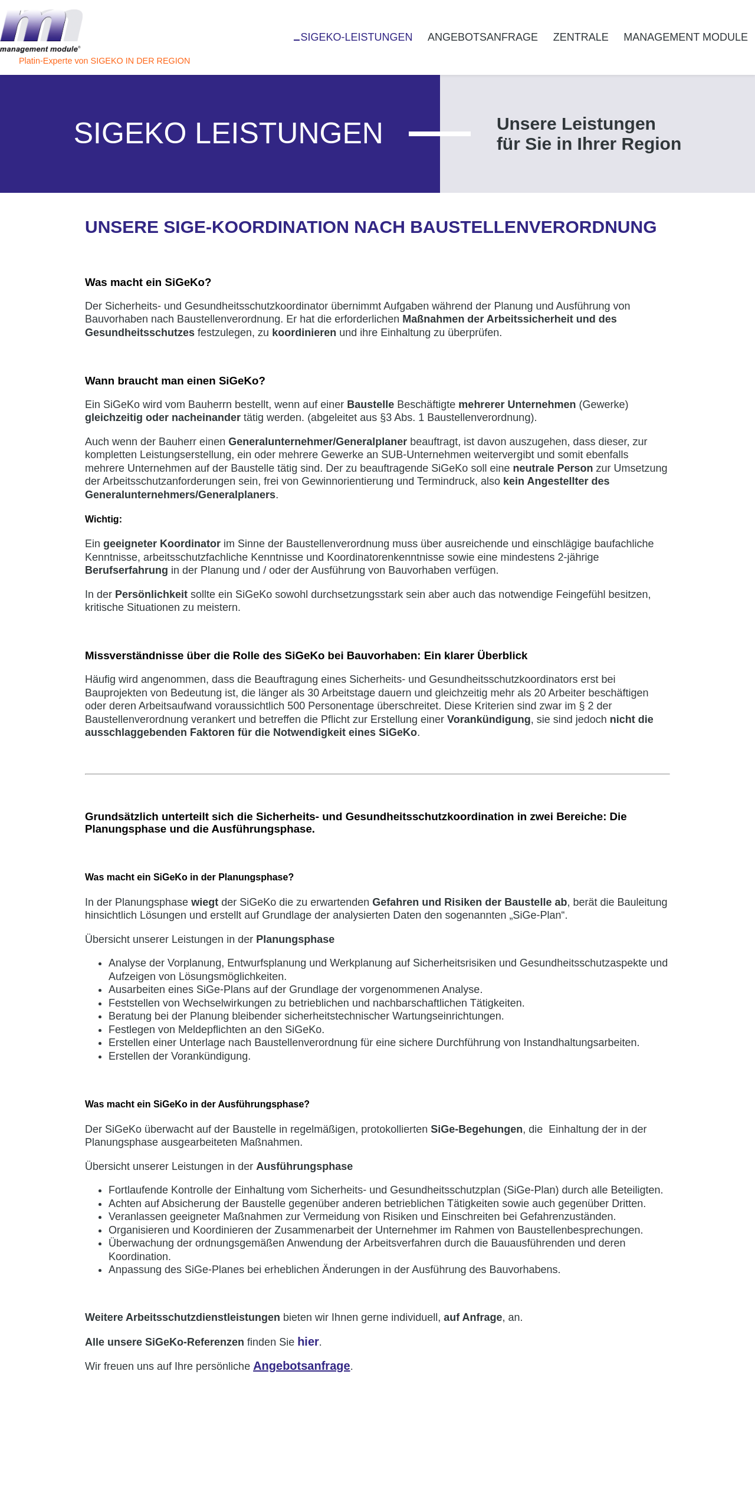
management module (685, 37)
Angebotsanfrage (483, 37)
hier (308, 1341)
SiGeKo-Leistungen (356, 37)
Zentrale (581, 37)
